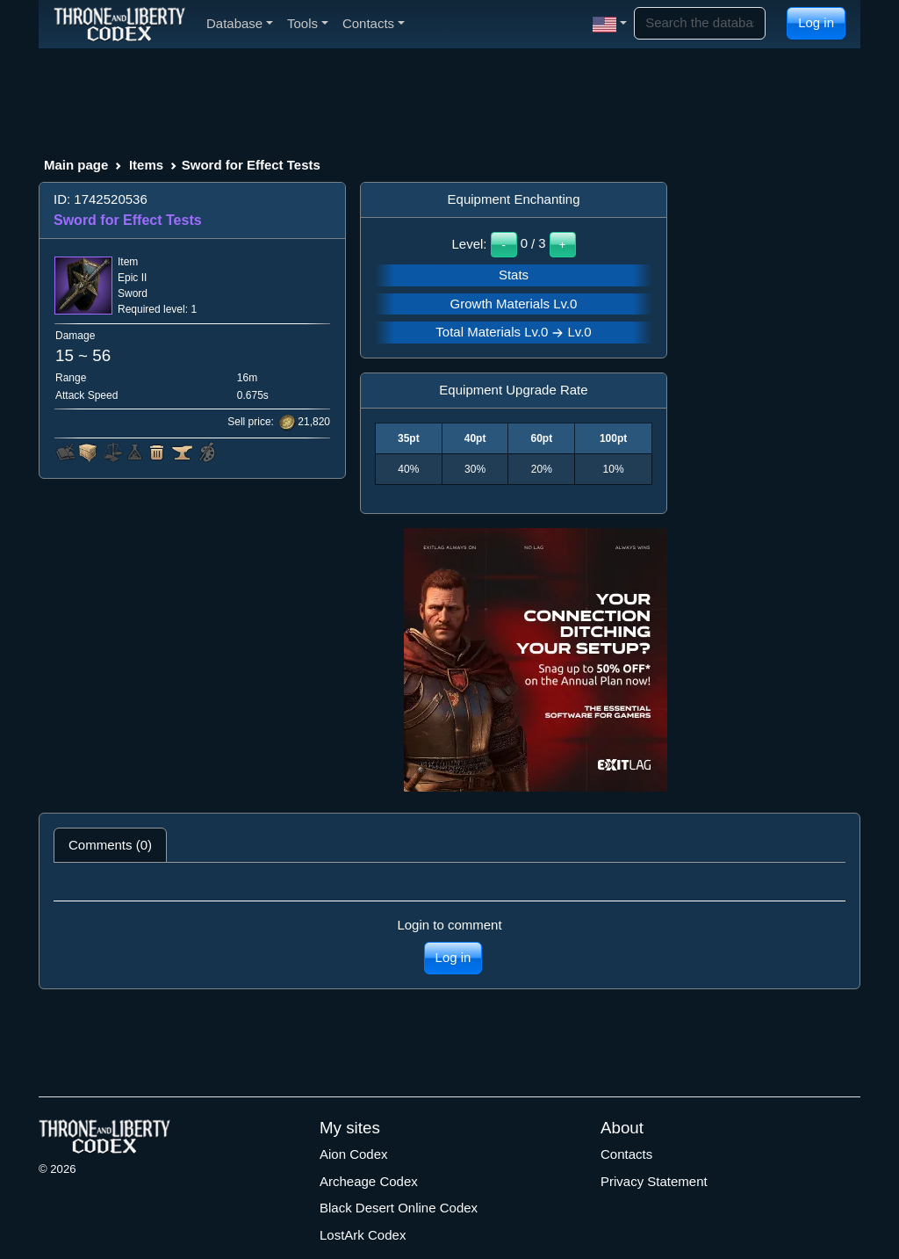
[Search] (700, 23)
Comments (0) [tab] (110, 844)
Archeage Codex (369, 1181)
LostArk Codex (363, 1234)
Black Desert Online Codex (399, 1207)
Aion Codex (354, 1154)
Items (146, 164)
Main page (76, 164)
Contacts (626, 1154)
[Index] (119, 24)
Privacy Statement (654, 1181)
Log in (816, 22)
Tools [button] (307, 23)
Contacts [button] (373, 23)
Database (239, 23)
